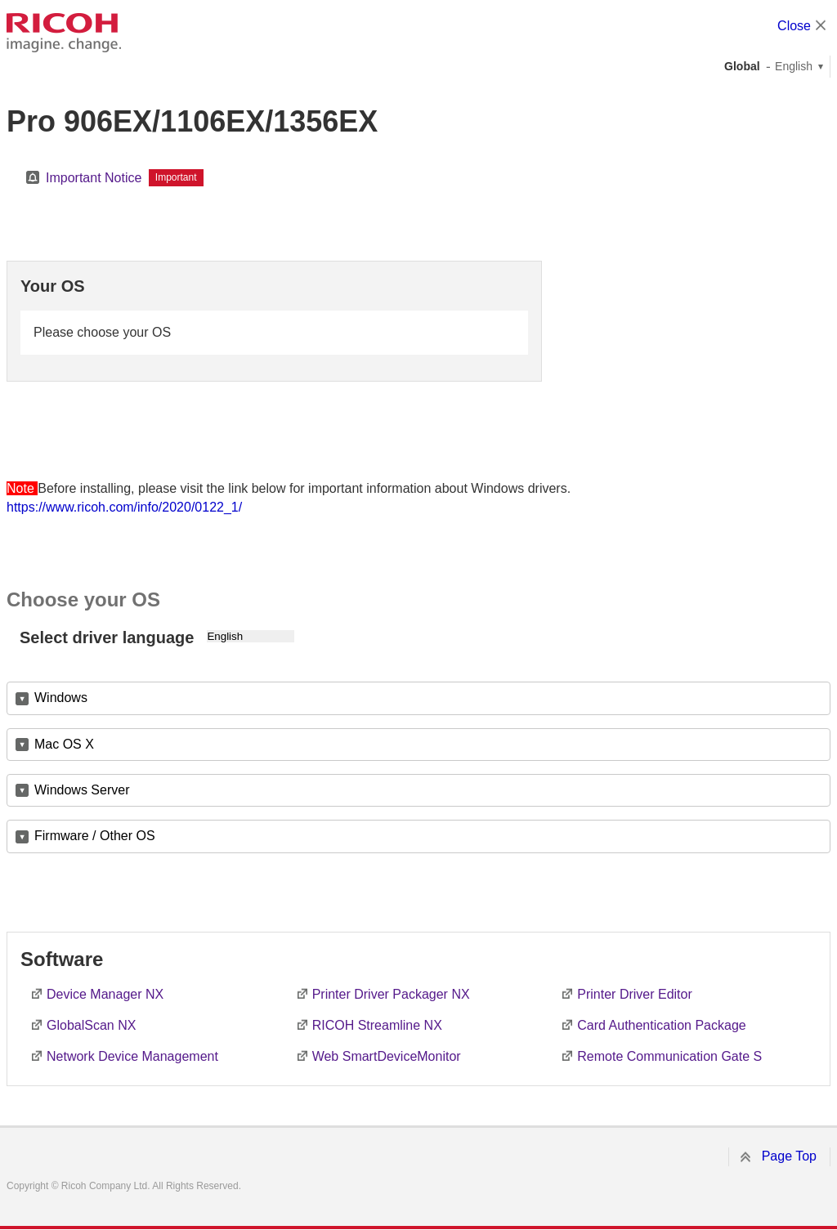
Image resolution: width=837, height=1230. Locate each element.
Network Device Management (132, 1056)
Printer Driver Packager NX (391, 994)
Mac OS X (64, 744)
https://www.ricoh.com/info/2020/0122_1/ (124, 507)
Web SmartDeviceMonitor (386, 1056)
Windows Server (81, 790)
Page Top (789, 1156)
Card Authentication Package (661, 1025)
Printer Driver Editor (634, 994)
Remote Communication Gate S (669, 1056)
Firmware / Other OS (94, 836)
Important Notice (93, 178)
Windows (60, 697)
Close (794, 26)
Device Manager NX (105, 994)
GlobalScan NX (91, 1025)
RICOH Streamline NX (377, 1025)
